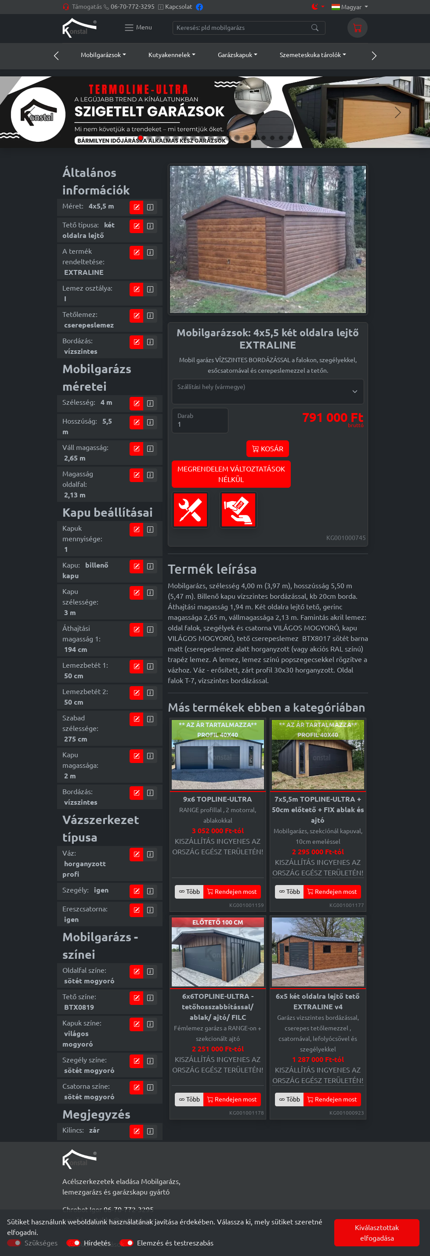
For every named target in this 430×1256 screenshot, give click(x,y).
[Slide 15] (263, 138)
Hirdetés (97, 1243)
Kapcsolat (178, 6)
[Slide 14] (255, 138)
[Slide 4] (167, 138)
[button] (95, 55)
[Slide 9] (211, 138)
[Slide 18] (290, 138)
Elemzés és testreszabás (175, 1243)
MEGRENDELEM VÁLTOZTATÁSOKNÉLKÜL (231, 474)
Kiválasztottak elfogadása (377, 1233)
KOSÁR (267, 449)
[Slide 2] (149, 138)
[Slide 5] (176, 138)
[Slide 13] (246, 138)
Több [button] (189, 891)
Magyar (347, 7)
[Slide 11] (228, 138)
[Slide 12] (237, 138)
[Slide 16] (272, 138)
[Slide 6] (184, 138)
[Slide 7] (193, 138)
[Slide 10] (220, 138)
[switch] (73, 1242)
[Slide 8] (202, 138)
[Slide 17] (281, 138)
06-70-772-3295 (133, 6)
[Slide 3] (158, 138)
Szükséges (41, 1243)
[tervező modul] (137, 207)
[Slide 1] (140, 138)
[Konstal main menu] (138, 28)
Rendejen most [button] (232, 891)
